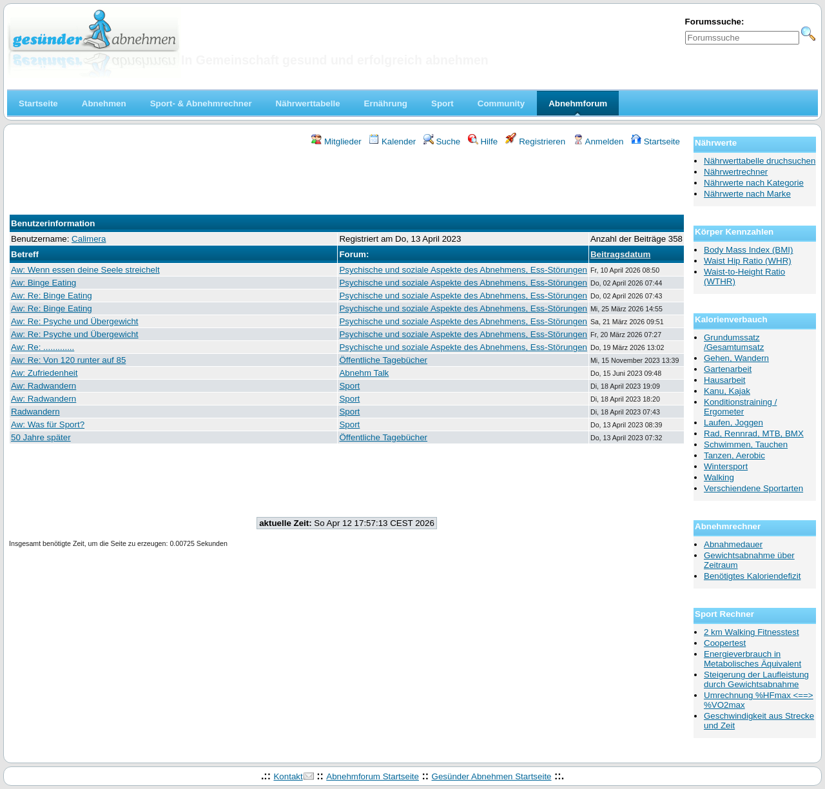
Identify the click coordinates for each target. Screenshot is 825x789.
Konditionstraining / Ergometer (740, 406)
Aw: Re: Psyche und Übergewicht (75, 321)
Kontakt (287, 776)
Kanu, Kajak (727, 391)
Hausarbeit (724, 380)
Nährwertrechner (736, 172)
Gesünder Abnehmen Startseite (492, 776)
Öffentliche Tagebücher (383, 360)
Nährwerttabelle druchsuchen (759, 161)
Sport (349, 386)
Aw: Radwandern (43, 386)
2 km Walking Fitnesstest (751, 632)
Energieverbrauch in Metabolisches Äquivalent (752, 658)
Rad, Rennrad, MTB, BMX (754, 433)
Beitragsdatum (620, 254)
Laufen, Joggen (733, 422)
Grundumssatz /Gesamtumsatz (734, 342)
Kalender (392, 141)
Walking (719, 477)
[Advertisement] (346, 182)
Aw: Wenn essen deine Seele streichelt (85, 270)
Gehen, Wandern (736, 358)
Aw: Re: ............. (42, 347)
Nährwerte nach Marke (747, 194)
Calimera (89, 239)
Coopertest (725, 643)
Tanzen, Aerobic (734, 455)
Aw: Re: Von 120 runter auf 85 (68, 360)
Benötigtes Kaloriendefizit (752, 576)
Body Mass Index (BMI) (748, 250)
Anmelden (598, 141)
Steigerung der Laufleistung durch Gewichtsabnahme (756, 679)
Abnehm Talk (364, 373)
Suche (442, 141)
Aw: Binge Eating (43, 282)
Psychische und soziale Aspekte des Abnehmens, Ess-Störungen (463, 270)
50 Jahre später (41, 437)
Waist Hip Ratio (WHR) (747, 261)
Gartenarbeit (728, 369)
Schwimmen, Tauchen (746, 444)
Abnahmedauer (733, 544)
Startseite (655, 141)
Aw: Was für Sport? (47, 424)
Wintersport (726, 466)
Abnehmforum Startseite (372, 776)
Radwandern (35, 411)
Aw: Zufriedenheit (44, 373)
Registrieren (535, 141)
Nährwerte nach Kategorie (754, 183)
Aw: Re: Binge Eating (51, 295)
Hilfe (483, 141)
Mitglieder (336, 141)
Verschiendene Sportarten (753, 488)
